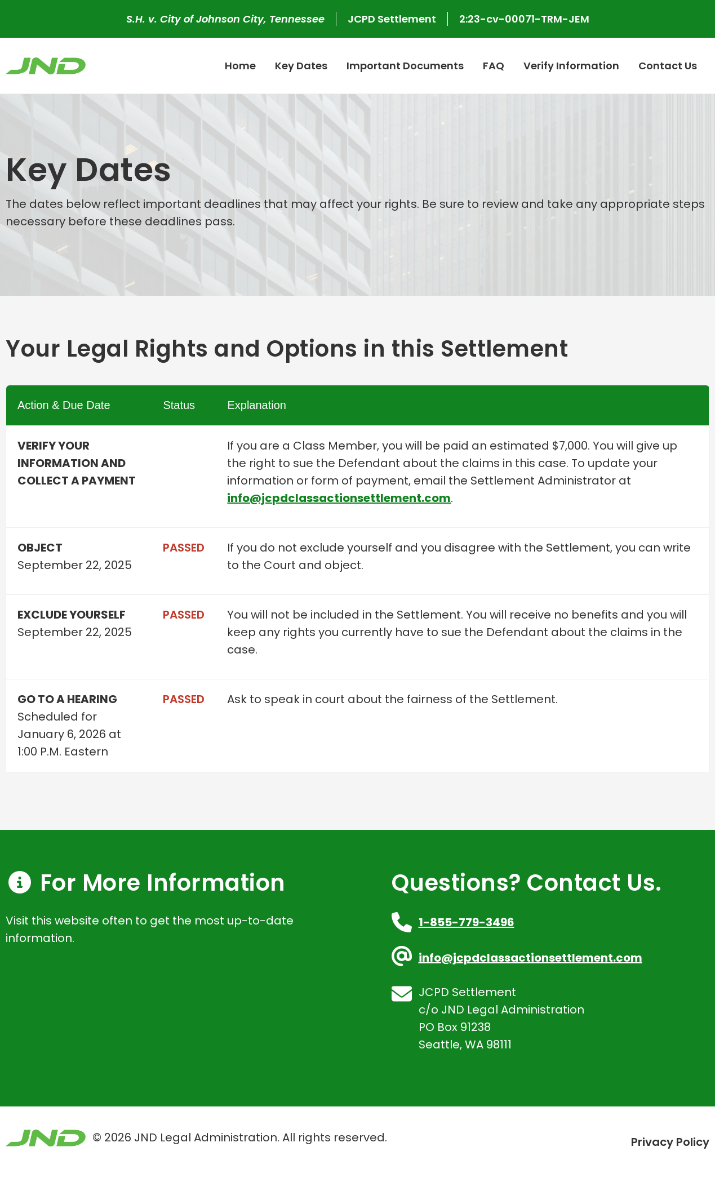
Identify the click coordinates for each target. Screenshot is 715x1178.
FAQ (493, 66)
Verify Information (571, 66)
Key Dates (301, 66)
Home (240, 66)
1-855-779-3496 (466, 922)
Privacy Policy (670, 1142)
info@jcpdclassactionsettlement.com (339, 498)
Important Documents (405, 66)
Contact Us (667, 66)
